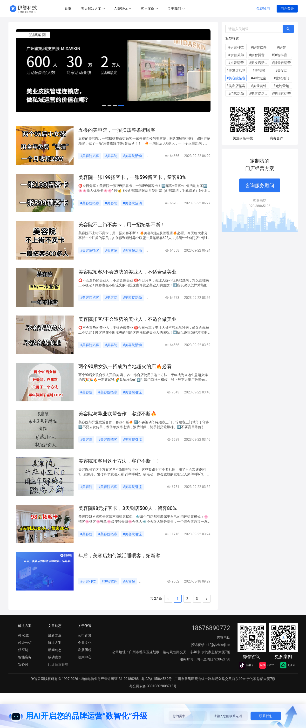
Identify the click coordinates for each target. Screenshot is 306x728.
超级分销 (25, 653)
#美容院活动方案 (259, 94)
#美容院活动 (132, 167)
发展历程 (84, 661)
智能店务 (25, 668)
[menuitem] (68, 8)
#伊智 (281, 47)
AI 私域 (23, 646)
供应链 (23, 661)
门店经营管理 (146, 122)
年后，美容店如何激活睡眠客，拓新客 (119, 566)
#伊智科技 (88, 592)
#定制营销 (281, 86)
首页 (68, 9)
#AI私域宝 (258, 78)
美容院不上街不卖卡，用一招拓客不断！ (121, 235)
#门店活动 (236, 94)
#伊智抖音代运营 (282, 55)
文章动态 (54, 637)
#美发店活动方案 (259, 63)
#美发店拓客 (235, 86)
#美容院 (111, 167)
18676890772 (210, 638)
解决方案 (27, 122)
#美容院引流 (132, 403)
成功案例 (120, 122)
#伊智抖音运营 (259, 55)
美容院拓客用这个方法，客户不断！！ (119, 472)
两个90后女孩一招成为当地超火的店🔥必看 (125, 377)
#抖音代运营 (281, 63)
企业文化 (84, 653)
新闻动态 (96, 122)
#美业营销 (258, 86)
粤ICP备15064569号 (156, 690)
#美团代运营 (281, 94)
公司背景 (84, 646)
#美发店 (281, 70)
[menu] (154, 8)
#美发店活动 (235, 70)
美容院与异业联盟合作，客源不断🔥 (117, 424)
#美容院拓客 (89, 167)
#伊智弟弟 (236, 55)
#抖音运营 (236, 63)
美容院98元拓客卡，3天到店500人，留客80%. (127, 519)
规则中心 (50, 122)
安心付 (23, 675)
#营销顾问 (281, 78)
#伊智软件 (109, 592)
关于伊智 (84, 637)
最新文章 (73, 122)
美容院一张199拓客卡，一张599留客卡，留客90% (132, 188)
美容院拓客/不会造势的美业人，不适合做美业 (127, 283)
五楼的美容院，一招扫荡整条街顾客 (117, 141)
